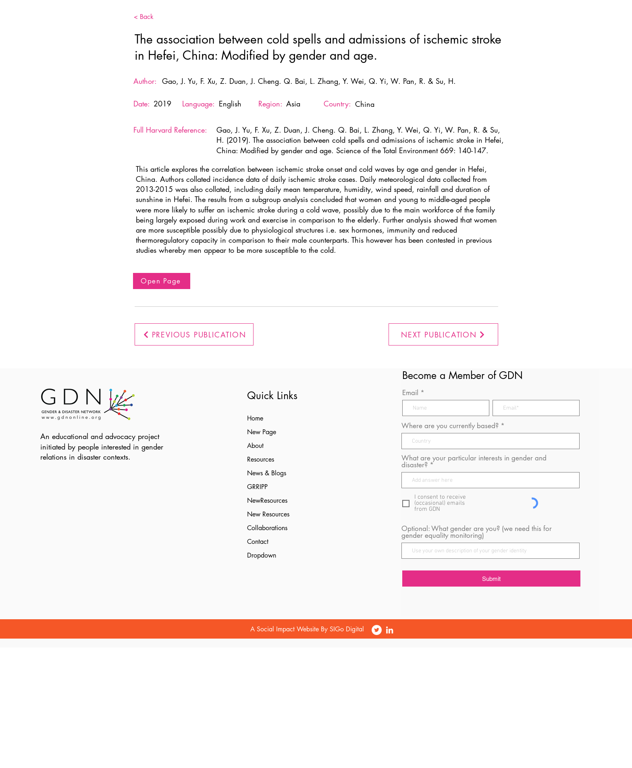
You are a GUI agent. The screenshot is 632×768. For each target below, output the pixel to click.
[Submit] (491, 578)
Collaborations (267, 528)
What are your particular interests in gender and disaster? (474, 461)
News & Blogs (266, 473)
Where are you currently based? (450, 426)
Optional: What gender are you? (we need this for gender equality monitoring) (476, 532)
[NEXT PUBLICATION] (443, 334)
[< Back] (156, 17)
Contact (257, 541)
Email (410, 392)
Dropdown (261, 555)
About (255, 445)
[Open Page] (161, 281)
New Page (261, 432)
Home (255, 418)
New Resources (268, 514)
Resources (260, 459)
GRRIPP (257, 487)
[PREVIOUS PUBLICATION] (194, 334)
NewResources (267, 500)
